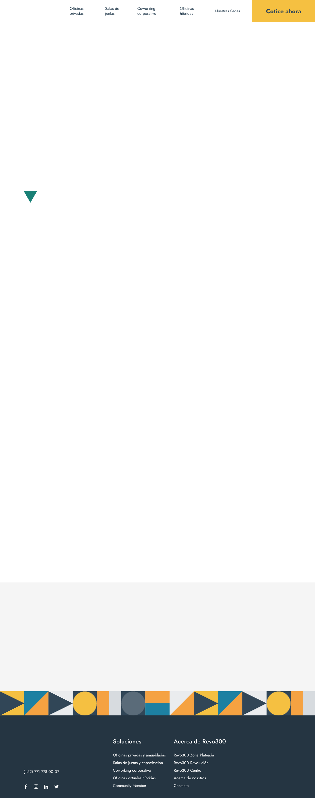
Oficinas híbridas (187, 11)
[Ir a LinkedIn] (46, 786)
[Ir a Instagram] (36, 786)
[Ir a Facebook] (26, 786)
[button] (230, 11)
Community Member (129, 785)
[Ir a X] (56, 786)
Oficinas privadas (76, 11)
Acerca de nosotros (190, 778)
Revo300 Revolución (191, 763)
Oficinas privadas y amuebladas (139, 755)
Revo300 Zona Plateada (194, 755)
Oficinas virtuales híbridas (134, 778)
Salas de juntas (112, 11)
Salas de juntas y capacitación (138, 763)
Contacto (181, 785)
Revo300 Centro (187, 770)
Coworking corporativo (146, 11)
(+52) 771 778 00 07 (41, 771)
